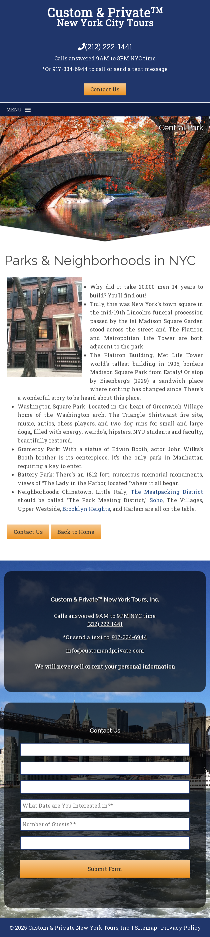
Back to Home (75, 531)
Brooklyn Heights (86, 508)
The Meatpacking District (167, 491)
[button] (14, 109)
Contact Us (104, 89)
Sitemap (146, 927)
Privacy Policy (181, 927)
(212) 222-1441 (105, 46)
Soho (156, 500)
